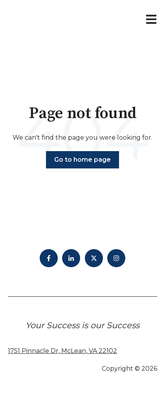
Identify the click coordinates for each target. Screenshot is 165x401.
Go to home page (82, 159)
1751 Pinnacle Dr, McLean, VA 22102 (62, 351)
